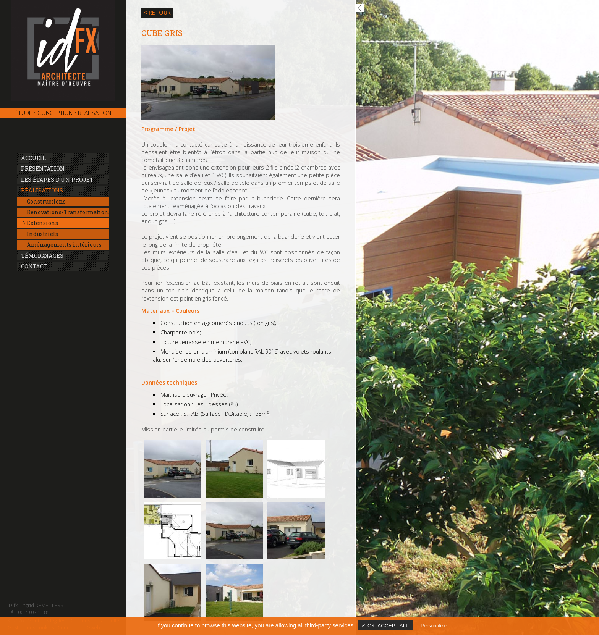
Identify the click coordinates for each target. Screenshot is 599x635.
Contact (34, 266)
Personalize (434, 626)
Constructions (46, 201)
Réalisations (42, 190)
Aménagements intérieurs (64, 244)
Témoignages (42, 255)
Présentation (43, 168)
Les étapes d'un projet (57, 179)
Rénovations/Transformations (68, 212)
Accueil (33, 158)
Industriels (42, 234)
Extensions (42, 222)
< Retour (157, 12)
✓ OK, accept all (385, 626)
